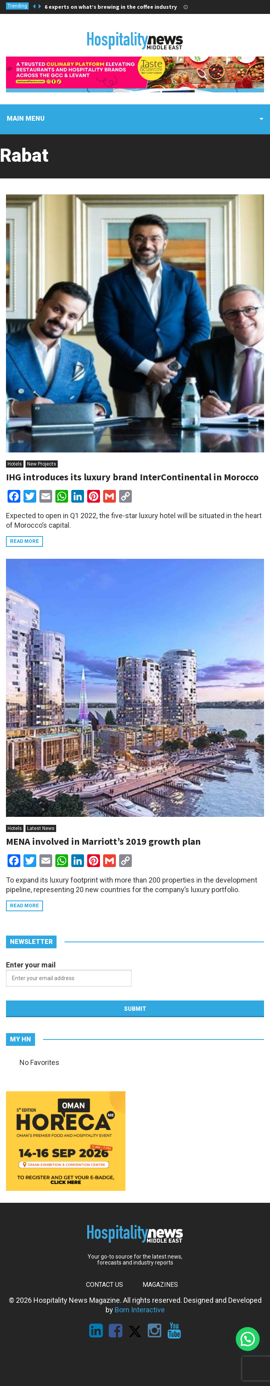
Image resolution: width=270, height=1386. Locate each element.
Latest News (41, 828)
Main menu (26, 118)
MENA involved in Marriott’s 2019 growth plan (103, 841)
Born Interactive (140, 1310)
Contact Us (104, 1284)
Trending (17, 6)
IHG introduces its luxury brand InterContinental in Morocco (132, 477)
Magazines (160, 1284)
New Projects (41, 464)
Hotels (15, 464)
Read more (24, 541)
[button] (248, 1339)
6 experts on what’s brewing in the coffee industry (111, 6)
